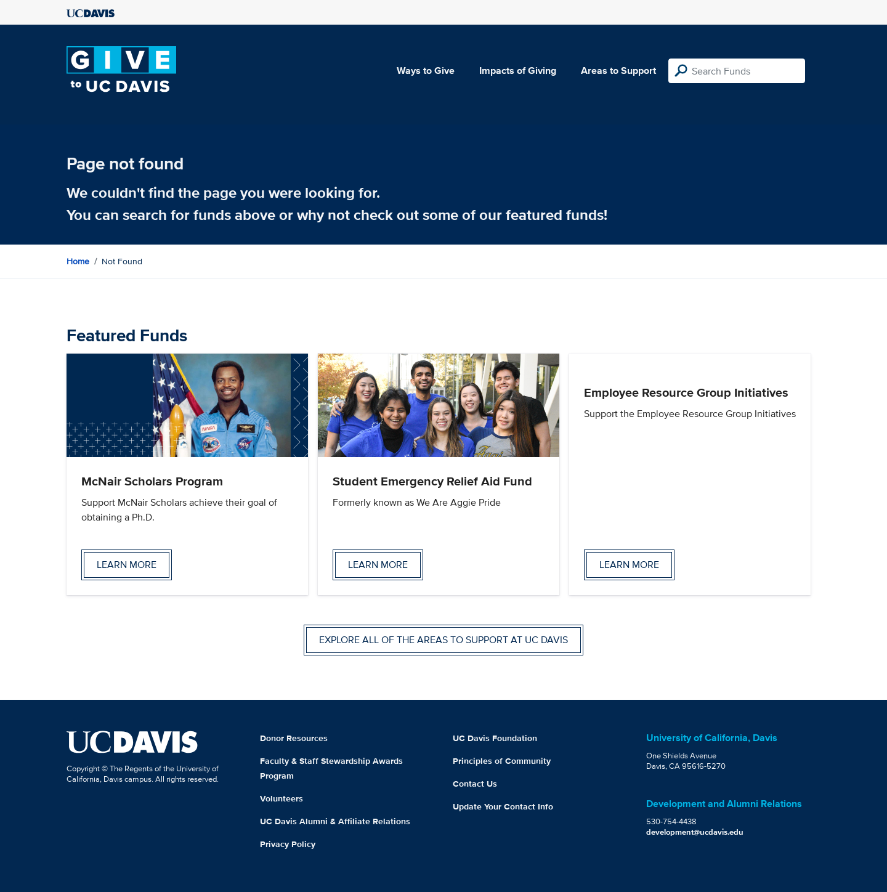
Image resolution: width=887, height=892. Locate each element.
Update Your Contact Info (503, 806)
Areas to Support (618, 70)
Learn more (126, 565)
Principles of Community (502, 761)
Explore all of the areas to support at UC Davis (443, 640)
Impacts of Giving (517, 70)
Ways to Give (426, 70)
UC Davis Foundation (495, 738)
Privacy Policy (287, 844)
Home (78, 261)
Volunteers (281, 798)
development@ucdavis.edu (694, 832)
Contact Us (475, 783)
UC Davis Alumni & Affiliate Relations (335, 821)
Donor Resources (294, 738)
